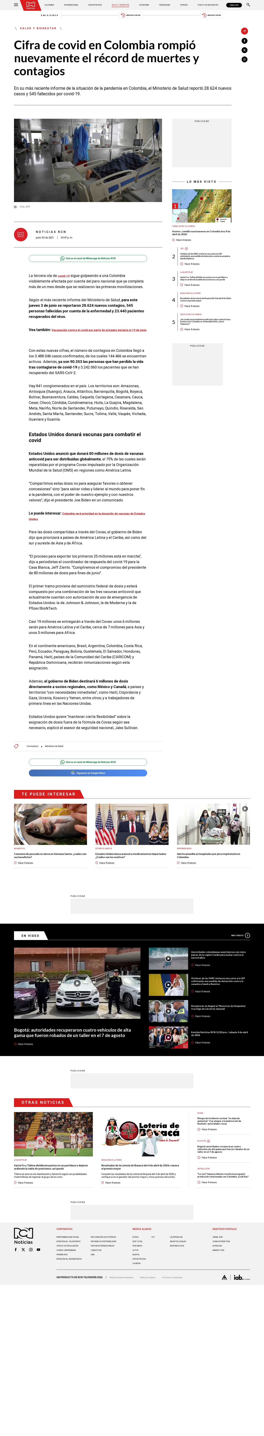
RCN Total (139, 1276)
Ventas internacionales (106, 1284)
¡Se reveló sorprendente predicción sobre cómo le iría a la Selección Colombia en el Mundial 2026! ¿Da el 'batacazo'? (205, 339)
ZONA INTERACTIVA (223, 1276)
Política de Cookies (156, 1314)
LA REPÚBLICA (178, 1272)
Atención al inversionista (64, 1298)
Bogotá (202, 1163)
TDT (153, 1272)
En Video (33, 948)
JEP (182, 255)
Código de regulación (69, 1284)
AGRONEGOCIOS (179, 1281)
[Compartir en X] (244, 51)
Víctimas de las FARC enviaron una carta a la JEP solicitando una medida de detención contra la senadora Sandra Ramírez (205, 264)
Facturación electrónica (106, 1272)
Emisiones (25, 16)
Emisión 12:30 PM (131, 17)
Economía (144, 5)
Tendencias (163, 5)
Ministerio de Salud (58, 755)
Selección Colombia (193, 331)
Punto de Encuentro (202, 5)
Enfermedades (186, 858)
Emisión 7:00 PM (235, 17)
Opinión (179, 5)
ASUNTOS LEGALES (180, 1276)
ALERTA (137, 1290)
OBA (93, 1292)
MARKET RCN (220, 1285)
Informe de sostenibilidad (100, 1278)
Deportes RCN (96, 5)
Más (239, 947)
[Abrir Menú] (16, 5)
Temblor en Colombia (186, 231)
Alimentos (20, 858)
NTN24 (136, 1272)
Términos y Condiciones (185, 1314)
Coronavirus (34, 755)
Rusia (200, 1133)
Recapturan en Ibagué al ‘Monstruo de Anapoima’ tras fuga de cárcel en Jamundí (219, 1024)
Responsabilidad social (71, 1272)
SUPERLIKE (218, 1281)
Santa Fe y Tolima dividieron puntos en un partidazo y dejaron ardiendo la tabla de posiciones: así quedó (204, 290)
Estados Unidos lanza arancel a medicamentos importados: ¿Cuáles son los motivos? (130, 867)
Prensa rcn (63, 1292)
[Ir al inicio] (32, 6)
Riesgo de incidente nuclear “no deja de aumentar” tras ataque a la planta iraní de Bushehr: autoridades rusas (223, 1142)
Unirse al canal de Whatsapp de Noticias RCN (88, 263)
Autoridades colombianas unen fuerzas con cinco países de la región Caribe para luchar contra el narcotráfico (218, 968)
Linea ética (97, 1288)
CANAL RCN (232, 5)
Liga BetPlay (188, 281)
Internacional (73, 5)
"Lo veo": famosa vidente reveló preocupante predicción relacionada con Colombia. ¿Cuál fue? (221, 1206)
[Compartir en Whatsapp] (244, 62)
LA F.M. (136, 1285)
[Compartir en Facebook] (244, 41)
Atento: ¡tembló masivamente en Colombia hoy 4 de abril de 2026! (201, 239)
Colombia (52, 5)
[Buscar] (248, 5)
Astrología (204, 1197)
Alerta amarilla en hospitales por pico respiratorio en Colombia (205, 867)
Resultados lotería (192, 308)
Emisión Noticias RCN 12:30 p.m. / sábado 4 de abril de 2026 (220, 1052)
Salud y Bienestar (121, 5)
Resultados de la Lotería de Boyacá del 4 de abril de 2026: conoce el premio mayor (205, 315)
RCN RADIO (138, 1281)
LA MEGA (137, 1298)
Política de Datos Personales (124, 1314)
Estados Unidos (105, 858)
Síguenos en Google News (88, 783)
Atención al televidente (71, 1276)
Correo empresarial (69, 1288)
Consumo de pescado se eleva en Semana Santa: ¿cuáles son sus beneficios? (45, 867)
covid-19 (65, 280)
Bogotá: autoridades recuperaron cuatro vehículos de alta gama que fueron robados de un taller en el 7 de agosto (73, 1050)
